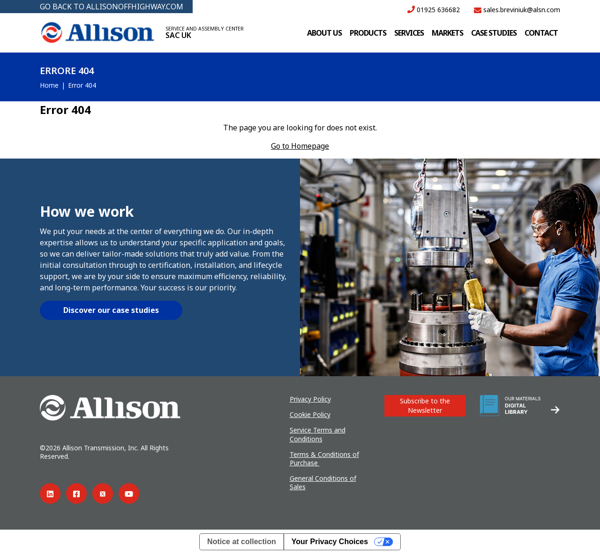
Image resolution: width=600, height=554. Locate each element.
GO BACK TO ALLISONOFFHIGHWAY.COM (111, 6)
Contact (541, 33)
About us (324, 33)
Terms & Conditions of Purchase (324, 458)
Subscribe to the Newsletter (425, 405)
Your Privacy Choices (330, 542)
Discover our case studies (111, 310)
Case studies (494, 33)
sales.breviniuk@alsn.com (517, 9)
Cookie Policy (310, 414)
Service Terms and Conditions (317, 434)
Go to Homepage (300, 146)
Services (409, 33)
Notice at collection (241, 542)
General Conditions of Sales (323, 482)
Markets (447, 33)
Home (49, 85)
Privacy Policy (310, 399)
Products (368, 33)
